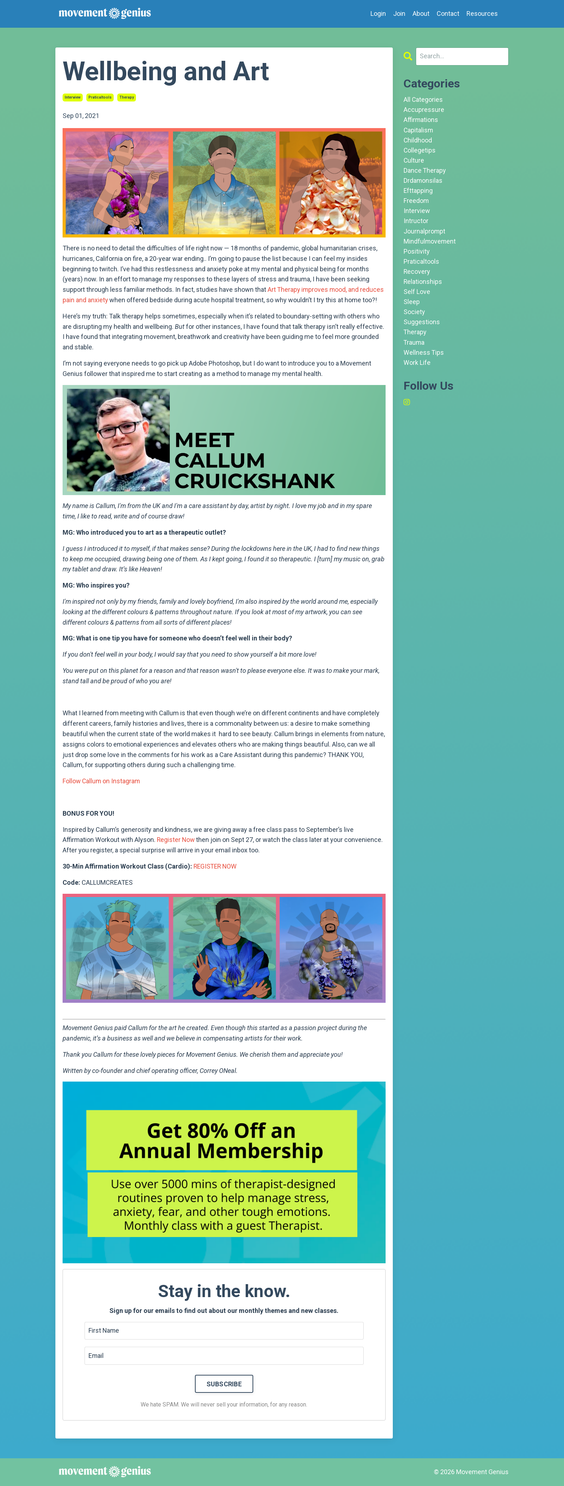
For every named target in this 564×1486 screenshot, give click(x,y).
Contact (448, 13)
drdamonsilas (423, 182)
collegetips (420, 151)
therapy (126, 97)
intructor (416, 224)
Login (378, 13)
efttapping (418, 193)
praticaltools (100, 97)
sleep (412, 307)
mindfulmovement (430, 245)
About (421, 13)
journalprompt (425, 234)
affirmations (421, 120)
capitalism (419, 131)
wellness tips (424, 358)
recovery (417, 276)
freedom (416, 203)
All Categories (423, 100)
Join (399, 13)
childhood (418, 141)
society (414, 317)
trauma (414, 348)
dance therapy (425, 172)
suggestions (422, 327)
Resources (482, 13)
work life (417, 369)
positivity (417, 255)
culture (414, 162)
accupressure (424, 110)
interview (73, 97)
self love (417, 296)
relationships (423, 286)
